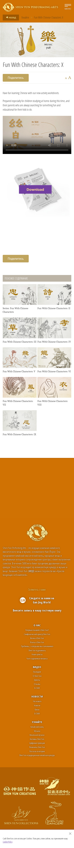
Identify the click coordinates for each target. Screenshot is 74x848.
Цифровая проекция (37, 743)
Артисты (37, 679)
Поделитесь (16, 78)
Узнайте (25, 17)
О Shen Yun (37, 676)
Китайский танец (37, 726)
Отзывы (37, 684)
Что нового (37, 701)
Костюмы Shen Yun (37, 739)
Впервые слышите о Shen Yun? (37, 630)
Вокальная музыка (37, 734)
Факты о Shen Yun (37, 642)
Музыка (37, 731)
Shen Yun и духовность (37, 650)
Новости (37, 696)
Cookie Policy (7, 841)
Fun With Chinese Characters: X (48, 17)
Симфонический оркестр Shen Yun (37, 634)
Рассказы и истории (37, 751)
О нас (37, 625)
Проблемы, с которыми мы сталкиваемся (37, 646)
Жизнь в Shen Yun (37, 638)
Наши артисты (37, 654)
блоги (37, 709)
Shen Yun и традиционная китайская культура (37, 755)
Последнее (37, 671)
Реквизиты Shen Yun (37, 747)
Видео (37, 667)
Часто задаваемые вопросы (37, 658)
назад (10, 17)
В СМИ (37, 688)
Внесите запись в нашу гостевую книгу (37, 610)
